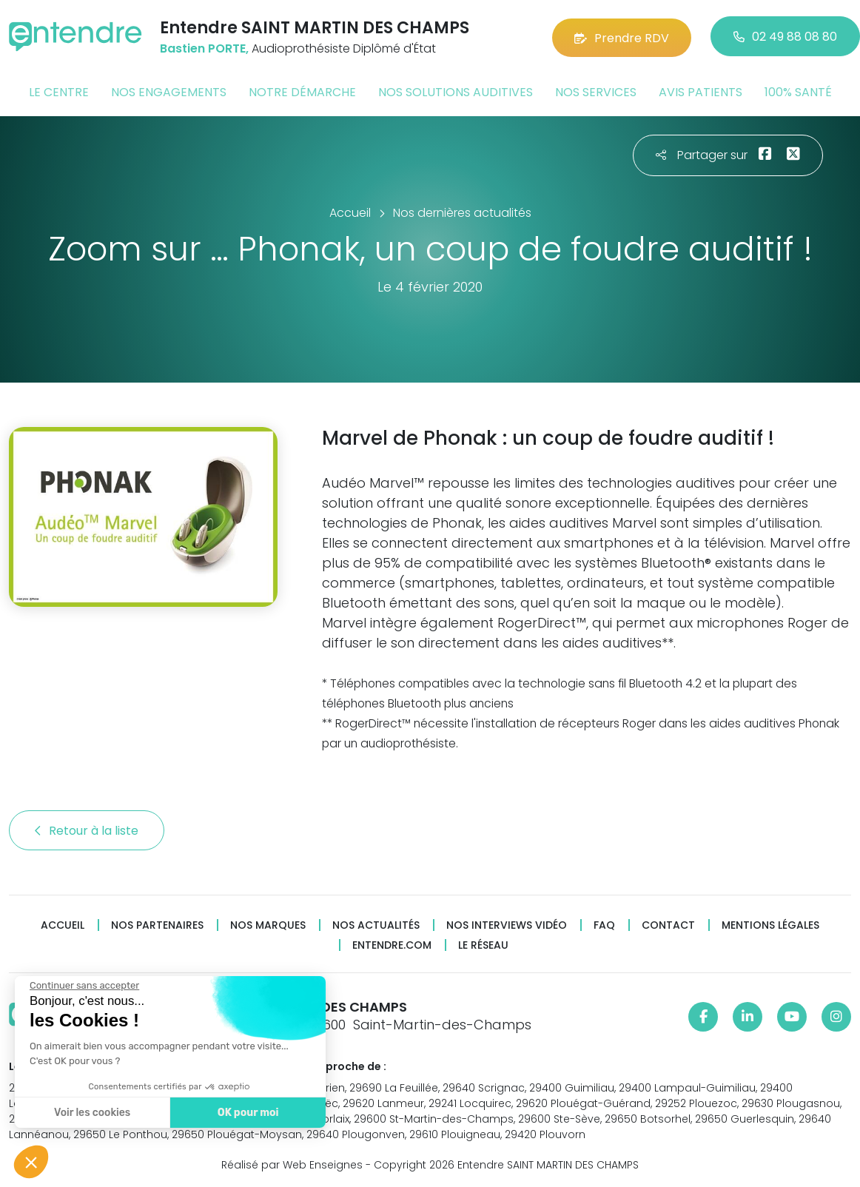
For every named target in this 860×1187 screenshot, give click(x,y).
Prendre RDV (621, 36)
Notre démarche (302, 91)
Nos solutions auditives (455, 91)
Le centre (59, 91)
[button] (31, 1162)
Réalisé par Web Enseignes (292, 1164)
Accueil (62, 924)
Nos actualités (376, 924)
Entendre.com (391, 944)
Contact (668, 924)
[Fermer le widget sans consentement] (84, 985)
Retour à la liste (86, 829)
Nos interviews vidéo (506, 924)
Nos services (595, 91)
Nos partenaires (157, 924)
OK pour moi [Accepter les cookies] (248, 1112)
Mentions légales (770, 924)
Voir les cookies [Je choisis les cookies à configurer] (92, 1112)
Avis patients (700, 91)
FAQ (604, 924)
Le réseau (483, 944)
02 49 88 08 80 (785, 36)
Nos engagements (168, 91)
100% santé (798, 91)
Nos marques (268, 924)
